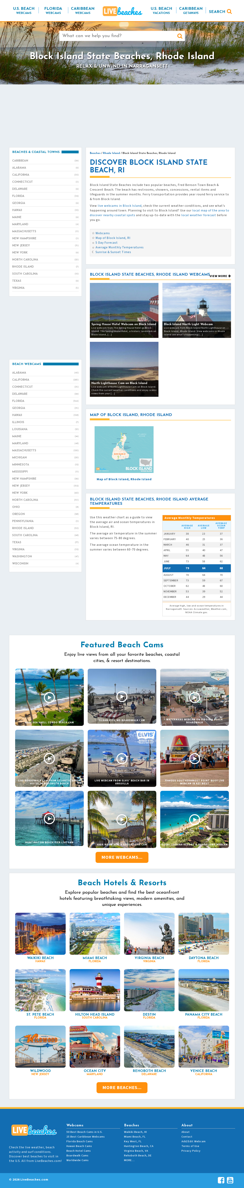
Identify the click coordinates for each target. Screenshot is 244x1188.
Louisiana (45, 429)
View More (220, 276)
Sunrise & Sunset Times (113, 252)
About (185, 1132)
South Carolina (45, 274)
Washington (45, 556)
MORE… (129, 1160)
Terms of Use (190, 1146)
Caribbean (45, 161)
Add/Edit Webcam (193, 1141)
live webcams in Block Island (120, 206)
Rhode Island (45, 267)
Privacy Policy (191, 1151)
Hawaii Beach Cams (79, 1146)
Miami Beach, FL (134, 1137)
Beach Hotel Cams (78, 1151)
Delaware (45, 189)
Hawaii (45, 210)
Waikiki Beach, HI (135, 1132)
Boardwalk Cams (77, 1156)
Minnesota (45, 464)
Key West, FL (133, 1141)
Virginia (45, 288)
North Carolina (45, 260)
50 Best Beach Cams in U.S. (84, 1132)
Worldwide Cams (77, 1160)
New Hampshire (45, 238)
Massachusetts (45, 231)
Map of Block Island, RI (113, 238)
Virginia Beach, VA (136, 1151)
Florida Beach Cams (79, 1141)
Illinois (45, 422)
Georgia (45, 203)
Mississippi (45, 472)
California (45, 175)
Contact (186, 1137)
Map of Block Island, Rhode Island (124, 479)
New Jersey (45, 245)
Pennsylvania (45, 521)
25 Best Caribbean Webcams (85, 1137)
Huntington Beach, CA (139, 1146)
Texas (45, 281)
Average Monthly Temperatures (120, 247)
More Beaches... (122, 1087)
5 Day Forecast (107, 243)
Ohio (45, 507)
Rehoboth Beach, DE (138, 1156)
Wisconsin (45, 563)
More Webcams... (122, 857)
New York (45, 252)
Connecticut (45, 182)
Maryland (45, 224)
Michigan (45, 457)
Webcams (103, 233)
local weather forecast (198, 215)
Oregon (45, 514)
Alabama (45, 168)
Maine (45, 217)
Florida (45, 196)
